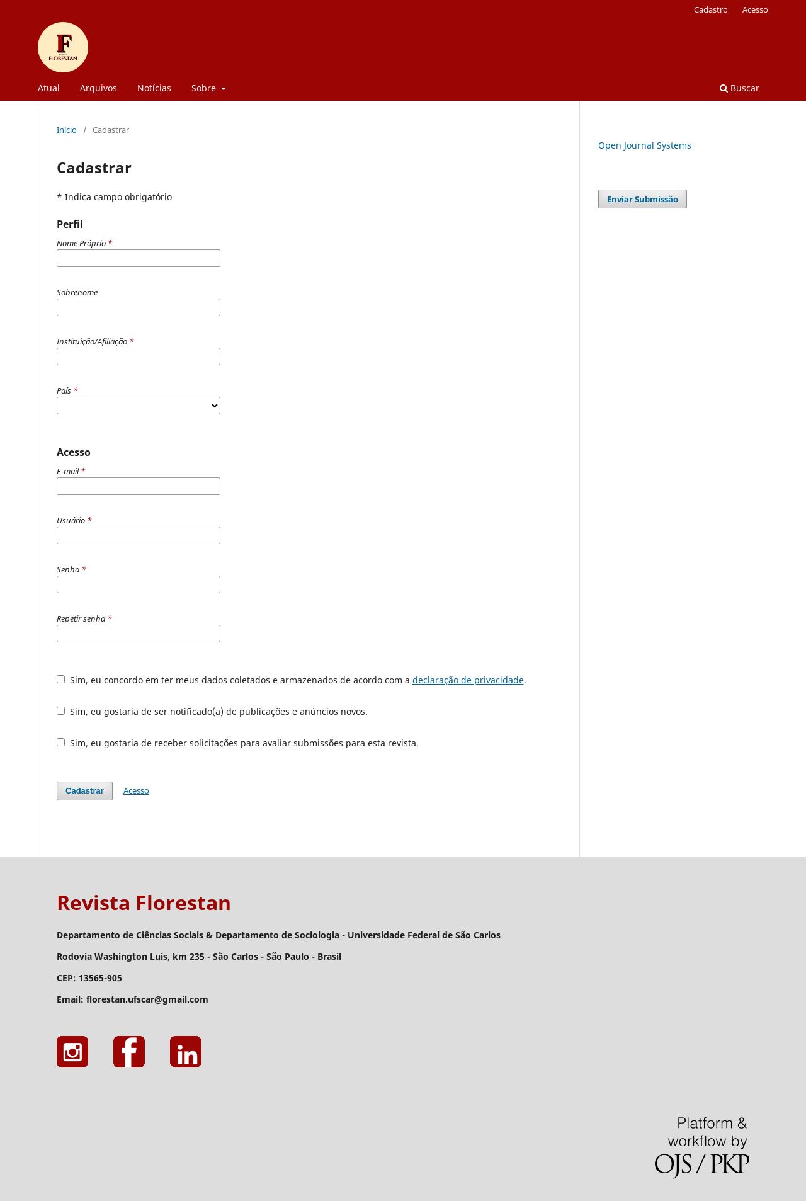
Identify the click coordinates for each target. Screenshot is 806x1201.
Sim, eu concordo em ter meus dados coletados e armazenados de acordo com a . (291, 680)
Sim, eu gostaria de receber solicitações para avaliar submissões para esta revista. (238, 743)
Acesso (755, 9)
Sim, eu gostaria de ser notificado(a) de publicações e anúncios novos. (212, 711)
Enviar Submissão (642, 199)
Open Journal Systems (644, 145)
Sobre (205, 88)
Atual (49, 88)
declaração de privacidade (468, 680)
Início (67, 129)
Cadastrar (84, 790)
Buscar (739, 88)
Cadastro (711, 9)
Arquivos (98, 88)
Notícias (154, 88)
